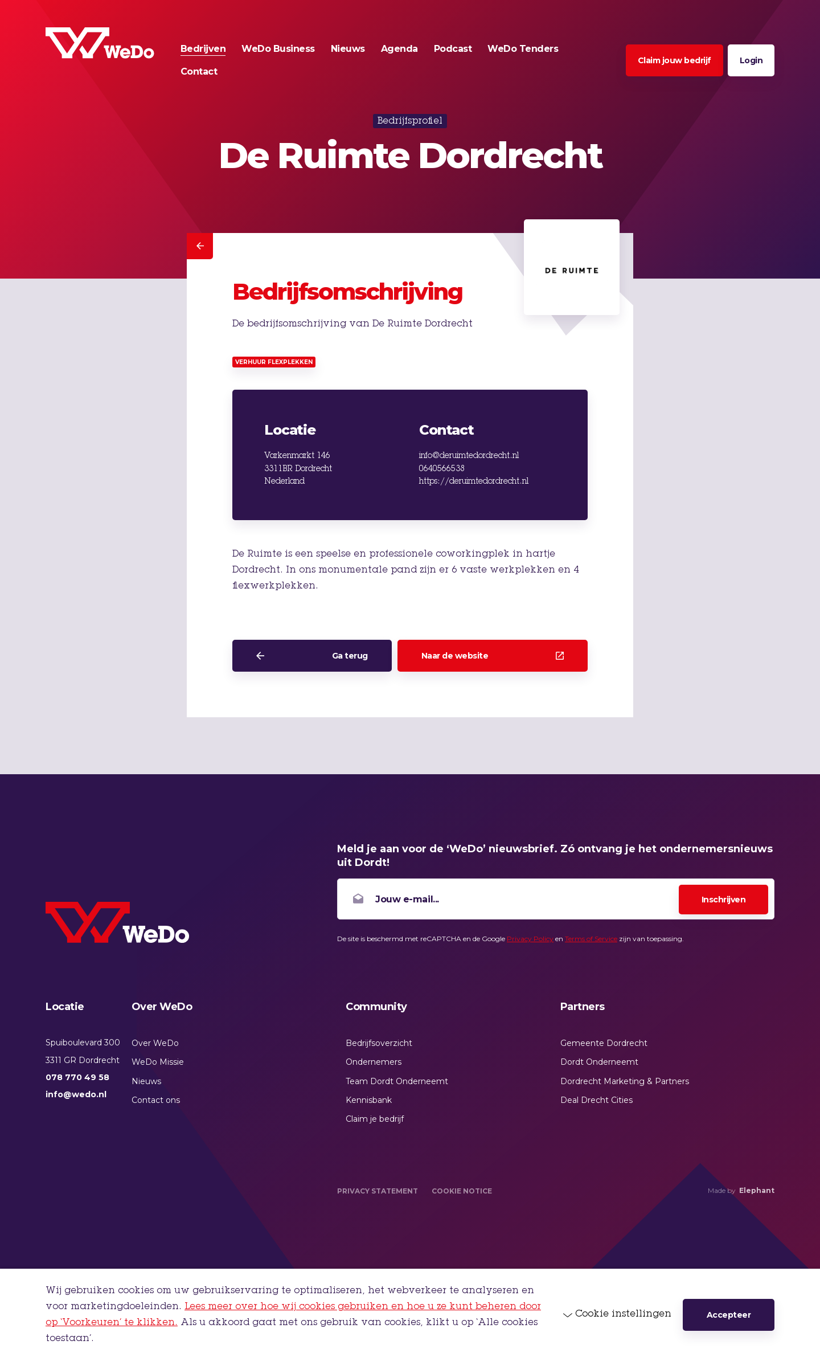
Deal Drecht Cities (596, 1100)
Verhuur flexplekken (274, 362)
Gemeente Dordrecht (603, 1043)
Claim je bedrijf (375, 1119)
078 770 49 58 (77, 1077)
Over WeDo (155, 1043)
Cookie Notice (462, 1191)
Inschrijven (724, 899)
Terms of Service (591, 938)
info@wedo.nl (76, 1094)
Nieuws (146, 1081)
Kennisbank (369, 1100)
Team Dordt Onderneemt (397, 1081)
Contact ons (156, 1100)
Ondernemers (373, 1062)
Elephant (756, 1190)
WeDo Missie (158, 1062)
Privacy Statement (377, 1191)
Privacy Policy (530, 938)
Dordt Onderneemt (599, 1062)
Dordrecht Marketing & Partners (624, 1081)
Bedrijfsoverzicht (379, 1043)
